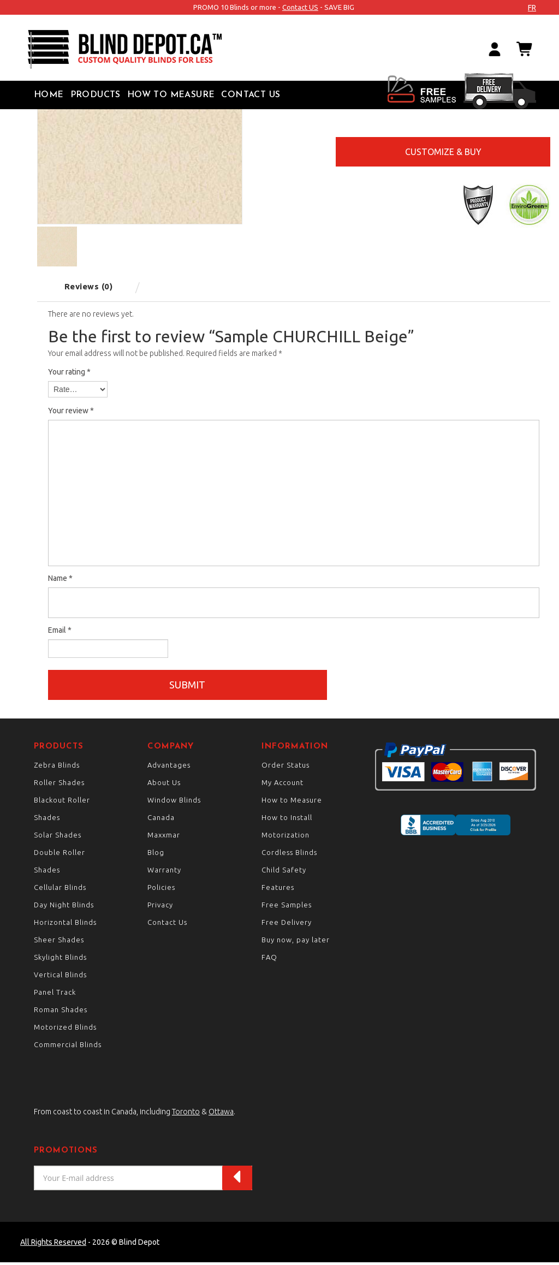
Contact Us (250, 95)
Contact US (300, 7)
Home (49, 95)
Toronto (186, 1114)
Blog (155, 855)
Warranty (164, 872)
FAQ (269, 960)
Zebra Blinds (57, 767)
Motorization (285, 837)
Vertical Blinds (60, 977)
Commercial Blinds (68, 1047)
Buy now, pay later (295, 942)
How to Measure (171, 95)
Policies (161, 890)
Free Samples (286, 907)
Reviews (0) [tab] (88, 286)
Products (95, 95)
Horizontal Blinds (65, 925)
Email (60, 630)
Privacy (160, 907)
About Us (164, 785)
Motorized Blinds (65, 1030)
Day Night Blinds (64, 907)
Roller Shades (59, 785)
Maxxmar (163, 837)
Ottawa (221, 1114)
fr (532, 7)
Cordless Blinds (289, 855)
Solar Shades (57, 837)
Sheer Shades (59, 942)
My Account (282, 785)
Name (60, 578)
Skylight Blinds (60, 960)
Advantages (169, 767)
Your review (71, 410)
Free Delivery (286, 925)
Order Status (285, 767)
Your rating (69, 371)
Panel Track (55, 995)
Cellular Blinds (60, 890)
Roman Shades (60, 1012)
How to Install (286, 820)
